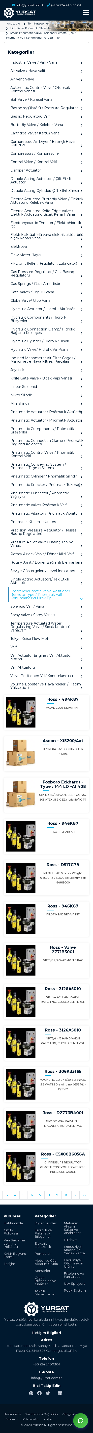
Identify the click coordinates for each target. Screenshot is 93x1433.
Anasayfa (13, 23)
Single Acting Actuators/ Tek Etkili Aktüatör (46, 581)
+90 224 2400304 (46, 1364)
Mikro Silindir (46, 395)
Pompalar (43, 1253)
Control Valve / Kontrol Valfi (46, 162)
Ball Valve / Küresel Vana (46, 99)
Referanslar (31, 1419)
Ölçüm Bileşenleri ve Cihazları (45, 1281)
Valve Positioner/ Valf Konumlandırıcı (46, 676)
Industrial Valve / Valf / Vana (46, 62)
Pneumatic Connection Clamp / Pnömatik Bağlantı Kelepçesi (46, 442)
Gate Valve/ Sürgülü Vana (46, 292)
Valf (46, 647)
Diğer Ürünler (46, 1223)
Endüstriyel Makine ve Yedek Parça (74, 1250)
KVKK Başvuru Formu (15, 1255)
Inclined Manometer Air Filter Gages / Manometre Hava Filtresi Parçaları (46, 360)
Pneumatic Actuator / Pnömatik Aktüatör (46, 412)
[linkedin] (60, 1393)
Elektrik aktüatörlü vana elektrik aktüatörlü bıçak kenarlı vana (46, 236)
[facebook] (39, 1393)
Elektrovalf (46, 246)
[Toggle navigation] (46, 12)
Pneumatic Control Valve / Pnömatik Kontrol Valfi (46, 454)
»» (84, 1195)
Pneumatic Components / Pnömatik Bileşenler (46, 431)
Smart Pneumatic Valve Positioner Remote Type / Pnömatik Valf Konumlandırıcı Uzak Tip (46, 594)
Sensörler (42, 1270)
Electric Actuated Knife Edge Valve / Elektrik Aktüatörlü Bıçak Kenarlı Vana (46, 213)
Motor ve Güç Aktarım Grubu (46, 1262)
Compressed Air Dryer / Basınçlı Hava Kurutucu (46, 143)
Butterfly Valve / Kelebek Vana (46, 125)
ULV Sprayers (74, 1283)
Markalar (12, 1419)
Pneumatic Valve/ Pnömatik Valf (46, 505)
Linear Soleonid (46, 386)
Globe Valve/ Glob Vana (46, 300)
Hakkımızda (13, 1223)
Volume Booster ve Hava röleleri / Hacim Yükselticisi (46, 686)
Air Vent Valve (46, 79)
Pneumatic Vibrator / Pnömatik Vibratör (46, 513)
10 (66, 1195)
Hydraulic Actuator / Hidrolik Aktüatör (46, 309)
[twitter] (48, 1393)
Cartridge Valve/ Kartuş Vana (46, 133)
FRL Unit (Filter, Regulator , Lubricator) (46, 263)
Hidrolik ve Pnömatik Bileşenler (31, 28)
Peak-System (75, 1290)
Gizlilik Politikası (11, 1232)
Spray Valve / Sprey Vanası (46, 615)
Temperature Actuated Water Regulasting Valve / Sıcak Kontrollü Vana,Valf (46, 627)
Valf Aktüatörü (46, 667)
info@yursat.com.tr (46, 1378)
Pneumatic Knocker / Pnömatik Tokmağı (46, 484)
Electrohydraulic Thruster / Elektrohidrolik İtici (46, 225)
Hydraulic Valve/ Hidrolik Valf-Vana (46, 349)
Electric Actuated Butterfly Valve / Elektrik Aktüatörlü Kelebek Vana (46, 201)
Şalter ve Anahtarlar (72, 1231)
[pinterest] (31, 1393)
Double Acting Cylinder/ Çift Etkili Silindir (46, 190)
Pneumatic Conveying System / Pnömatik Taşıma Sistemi (46, 466)
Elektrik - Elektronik (43, 1245)
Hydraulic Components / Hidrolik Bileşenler (46, 319)
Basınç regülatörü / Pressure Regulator (46, 108)
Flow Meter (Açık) (46, 255)
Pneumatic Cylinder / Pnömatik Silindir (46, 476)
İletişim (9, 1263)
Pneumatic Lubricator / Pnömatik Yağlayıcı (46, 495)
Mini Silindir (46, 403)
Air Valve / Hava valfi (46, 71)
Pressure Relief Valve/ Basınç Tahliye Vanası (46, 544)
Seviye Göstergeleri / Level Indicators (46, 571)
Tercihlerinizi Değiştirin (41, 1414)
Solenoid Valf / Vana (46, 606)
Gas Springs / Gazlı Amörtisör (46, 283)
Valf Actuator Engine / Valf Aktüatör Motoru (46, 657)
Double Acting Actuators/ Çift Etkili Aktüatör (46, 180)
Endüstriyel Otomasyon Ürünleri (73, 1263)
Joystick (46, 370)
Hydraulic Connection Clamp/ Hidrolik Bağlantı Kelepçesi (46, 331)
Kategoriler (69, 1414)
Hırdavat (71, 1239)
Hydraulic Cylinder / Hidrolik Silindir (46, 341)
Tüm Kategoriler (38, 23)
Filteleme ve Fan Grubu (74, 1275)
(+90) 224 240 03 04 (64, 5)
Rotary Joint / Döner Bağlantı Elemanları (46, 562)
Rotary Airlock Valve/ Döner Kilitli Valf (46, 554)
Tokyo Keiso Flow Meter (46, 638)
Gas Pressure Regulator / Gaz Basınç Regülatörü (46, 274)
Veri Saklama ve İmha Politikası (14, 1243)
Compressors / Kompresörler (46, 153)
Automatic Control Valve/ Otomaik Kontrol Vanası (46, 89)
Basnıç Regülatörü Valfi (46, 116)
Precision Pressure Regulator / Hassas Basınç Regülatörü (46, 532)
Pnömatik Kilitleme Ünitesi (46, 522)
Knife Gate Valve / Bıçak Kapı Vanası (46, 378)
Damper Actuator (46, 170)
